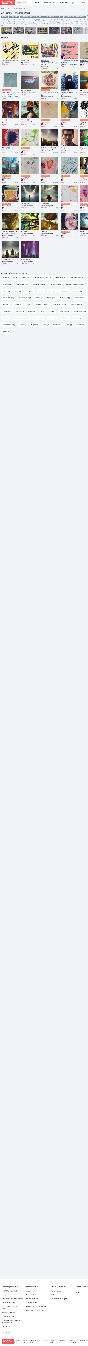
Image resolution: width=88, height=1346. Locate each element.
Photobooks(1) (7, 311)
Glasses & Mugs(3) (8, 298)
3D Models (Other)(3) (25, 298)
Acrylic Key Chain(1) (9, 325)
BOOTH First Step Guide (10, 1291)
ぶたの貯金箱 (45, 122)
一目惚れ (63, 234)
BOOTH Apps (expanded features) (13, 1299)
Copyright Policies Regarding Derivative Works (11, 1322)
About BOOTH (49, 2)
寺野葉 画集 (25, 60)
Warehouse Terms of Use (35, 1341)
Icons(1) (52, 311)
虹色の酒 (63, 122)
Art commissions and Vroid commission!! (69, 61)
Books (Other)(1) (64, 311)
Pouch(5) (40, 291)
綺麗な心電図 (6, 148)
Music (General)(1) (76, 304)
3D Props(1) (68, 325)
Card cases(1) (52, 318)
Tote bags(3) (39, 298)
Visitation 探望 (6, 259)
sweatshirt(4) (78, 291)
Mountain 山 (25, 231)
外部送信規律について (61, 1341)
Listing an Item (6, 1295)
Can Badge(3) (51, 298)
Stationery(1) (32, 311)
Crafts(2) (28, 304)
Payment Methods (32, 1299)
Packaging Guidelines (8, 1312)
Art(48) (15, 277)
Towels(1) (5, 318)
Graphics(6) (6, 291)
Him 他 (63, 148)
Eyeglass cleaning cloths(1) (21, 318)
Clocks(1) (46, 325)
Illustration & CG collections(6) (75, 284)
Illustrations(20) (60, 277)
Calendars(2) (17, 304)
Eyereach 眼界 (25, 259)
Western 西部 (25, 120)
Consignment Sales (8, 1316)
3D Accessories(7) (56, 284)
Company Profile (16, 1341)
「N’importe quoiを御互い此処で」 (69, 93)
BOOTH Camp (6, 1326)
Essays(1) (6, 331)
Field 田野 (44, 231)
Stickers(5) (17, 291)
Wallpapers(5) (29, 291)
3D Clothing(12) (7, 284)
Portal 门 (4, 120)
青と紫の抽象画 (6, 178)
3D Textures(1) (80, 325)
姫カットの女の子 (7, 206)
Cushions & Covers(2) (42, 304)
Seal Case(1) (77, 318)
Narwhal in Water (26, 90)
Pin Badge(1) (65, 318)
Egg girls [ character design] (10, 60)
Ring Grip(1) (34, 325)
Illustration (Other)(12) (76, 277)
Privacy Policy (52, 1341)
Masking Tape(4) (64, 291)
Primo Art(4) (51, 291)
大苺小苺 (43, 178)
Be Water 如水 (45, 203)
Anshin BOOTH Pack (8, 1302)
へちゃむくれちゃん (27, 150)
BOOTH (3, 8)
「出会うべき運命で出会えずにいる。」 (49, 63)
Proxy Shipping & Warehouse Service (11, 1308)
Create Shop (63, 2)
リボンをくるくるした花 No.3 (49, 93)
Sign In (36, 2)
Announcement (56, 1291)
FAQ (52, 1295)
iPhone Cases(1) (39, 318)
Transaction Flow (31, 1302)
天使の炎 (63, 178)
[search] (24, 2)
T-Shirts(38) (25, 277)
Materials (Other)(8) (22, 284)
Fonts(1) (43, 311)
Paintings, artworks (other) (19, 8)
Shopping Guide (31, 1295)
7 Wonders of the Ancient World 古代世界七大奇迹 (10, 232)
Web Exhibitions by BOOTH (35, 1310)
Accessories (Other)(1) (59, 304)
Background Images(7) (39, 284)
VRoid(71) (6, 277)
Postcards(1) (20, 311)
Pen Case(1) (23, 325)
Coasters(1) (56, 325)
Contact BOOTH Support (59, 1299)
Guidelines (45, 1340)
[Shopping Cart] (73, 2)
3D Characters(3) (65, 298)
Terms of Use (25, 1341)
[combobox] (21, 2)
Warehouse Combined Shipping (36, 1306)
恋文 (62, 206)
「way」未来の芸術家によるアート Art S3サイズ (10, 93)
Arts (9, 8)
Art (30, 8)
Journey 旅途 (25, 203)
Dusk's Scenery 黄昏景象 (48, 148)
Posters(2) (6, 304)
